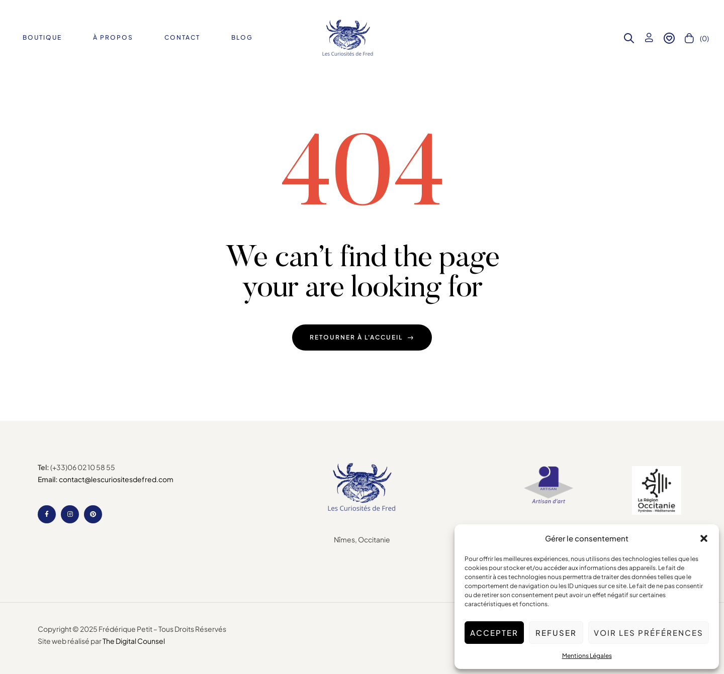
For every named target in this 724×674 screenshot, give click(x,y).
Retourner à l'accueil (362, 337)
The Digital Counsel (134, 640)
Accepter (494, 632)
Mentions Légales (587, 655)
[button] (704, 538)
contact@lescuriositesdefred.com (116, 479)
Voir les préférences (648, 632)
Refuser (556, 632)
